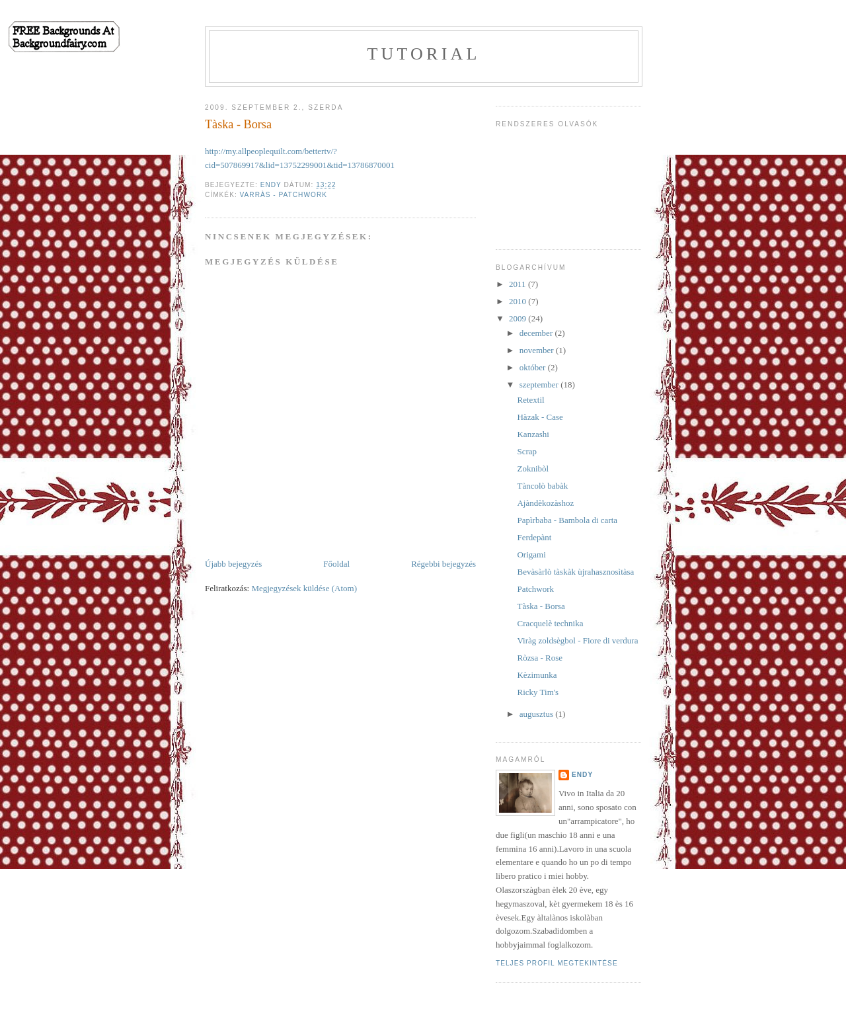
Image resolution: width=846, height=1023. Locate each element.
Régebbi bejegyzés (443, 564)
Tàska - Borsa (540, 606)
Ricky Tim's (537, 692)
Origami (531, 554)
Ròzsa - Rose (539, 658)
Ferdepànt (534, 537)
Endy (582, 774)
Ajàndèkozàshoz (545, 503)
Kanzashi (533, 434)
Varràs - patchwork (283, 194)
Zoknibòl (533, 468)
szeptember (539, 384)
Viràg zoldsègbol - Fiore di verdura (577, 640)
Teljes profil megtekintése (557, 963)
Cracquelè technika (550, 623)
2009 (518, 318)
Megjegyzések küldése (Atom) (304, 588)
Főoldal (336, 564)
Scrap (527, 451)
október (533, 367)
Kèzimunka (537, 675)
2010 (518, 301)
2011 (518, 284)
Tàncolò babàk (542, 486)
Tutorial (423, 53)
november (537, 350)
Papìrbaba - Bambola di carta (567, 520)
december (537, 333)
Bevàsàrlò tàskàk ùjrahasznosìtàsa (575, 572)
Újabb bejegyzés (233, 564)
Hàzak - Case (539, 417)
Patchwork (535, 589)
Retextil (530, 400)
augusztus (537, 714)
